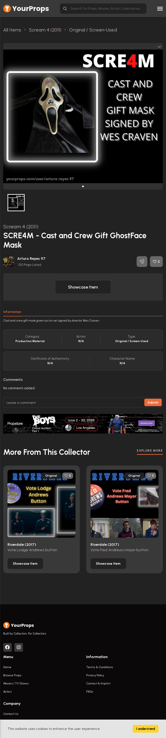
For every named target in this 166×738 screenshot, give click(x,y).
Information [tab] (12, 312)
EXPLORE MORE (150, 450)
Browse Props (12, 675)
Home (7, 667)
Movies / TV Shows (16, 683)
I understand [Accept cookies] (145, 729)
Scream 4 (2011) (21, 226)
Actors (7, 691)
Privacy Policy (95, 675)
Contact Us (10, 714)
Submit (153, 402)
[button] (83, 186)
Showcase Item (83, 287)
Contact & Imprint (98, 683)
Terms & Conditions (99, 667)
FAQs (89, 691)
